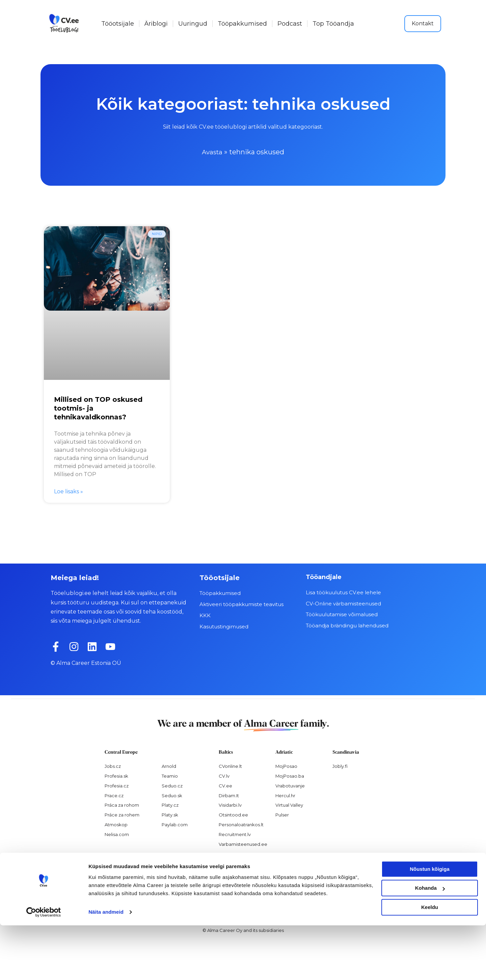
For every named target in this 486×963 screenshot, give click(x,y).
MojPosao (286, 766)
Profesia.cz (117, 785)
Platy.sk (170, 814)
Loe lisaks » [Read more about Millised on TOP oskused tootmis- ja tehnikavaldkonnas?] (68, 491)
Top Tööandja (333, 23)
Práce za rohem (122, 814)
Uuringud (192, 23)
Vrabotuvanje (290, 785)
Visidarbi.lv (230, 805)
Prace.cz (114, 795)
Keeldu (429, 945)
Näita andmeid (106, 950)
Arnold (169, 766)
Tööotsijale (117, 23)
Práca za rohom (122, 805)
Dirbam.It (229, 795)
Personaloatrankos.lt (241, 824)
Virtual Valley (289, 805)
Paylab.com (175, 824)
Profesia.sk (116, 775)
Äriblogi (156, 23)
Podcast (289, 23)
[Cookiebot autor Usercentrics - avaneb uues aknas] (43, 950)
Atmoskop (116, 824)
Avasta (212, 152)
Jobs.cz (113, 766)
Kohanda (430, 926)
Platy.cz (170, 805)
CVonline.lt (230, 766)
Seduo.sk (172, 795)
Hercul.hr (285, 795)
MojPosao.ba (289, 775)
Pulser (282, 814)
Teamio (170, 775)
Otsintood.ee (233, 814)
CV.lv (224, 775)
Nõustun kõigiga (430, 907)
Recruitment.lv (235, 834)
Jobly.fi (340, 766)
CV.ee (225, 785)
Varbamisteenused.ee (243, 844)
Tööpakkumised (242, 23)
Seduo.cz (172, 785)
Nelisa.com (117, 834)
